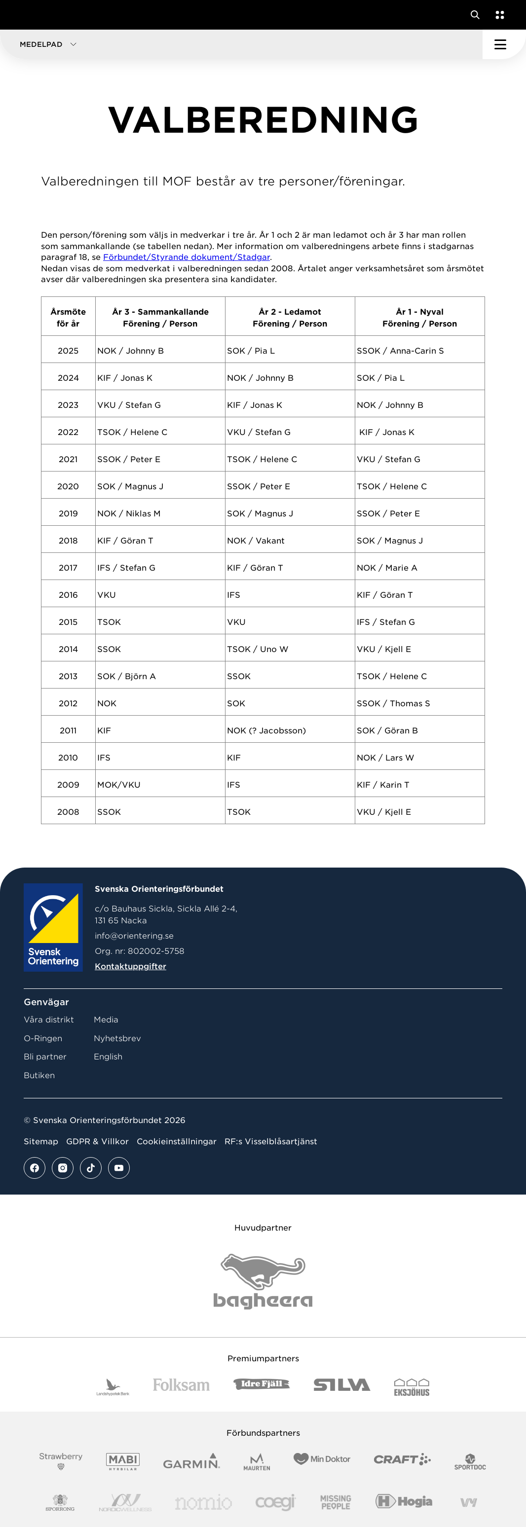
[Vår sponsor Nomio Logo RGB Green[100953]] (203, 1502)
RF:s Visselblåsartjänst (271, 1141)
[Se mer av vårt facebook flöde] (34, 1168)
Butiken (39, 1075)
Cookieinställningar (177, 1141)
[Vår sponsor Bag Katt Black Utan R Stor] (263, 1281)
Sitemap (41, 1141)
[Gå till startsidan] (26, 15)
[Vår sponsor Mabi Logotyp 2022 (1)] (122, 1461)
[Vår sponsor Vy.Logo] (469, 1502)
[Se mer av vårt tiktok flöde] (91, 1168)
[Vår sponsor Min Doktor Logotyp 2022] (322, 1461)
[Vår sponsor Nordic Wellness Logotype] (125, 1502)
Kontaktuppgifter (130, 966)
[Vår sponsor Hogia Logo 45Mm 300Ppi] (404, 1502)
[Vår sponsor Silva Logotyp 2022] (342, 1387)
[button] (241, 44)
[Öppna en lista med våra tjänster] (498, 14)
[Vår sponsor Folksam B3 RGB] (181, 1387)
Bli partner (45, 1056)
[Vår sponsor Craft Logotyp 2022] (402, 1461)
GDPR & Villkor (97, 1141)
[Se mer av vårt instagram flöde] (63, 1168)
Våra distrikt (49, 1019)
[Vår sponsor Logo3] (276, 1502)
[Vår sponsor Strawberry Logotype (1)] (61, 1461)
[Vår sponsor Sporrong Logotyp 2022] (60, 1502)
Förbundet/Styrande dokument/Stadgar (186, 257)
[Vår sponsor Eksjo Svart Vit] (411, 1387)
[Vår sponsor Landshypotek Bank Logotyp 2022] (113, 1387)
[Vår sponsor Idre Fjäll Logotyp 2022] (261, 1387)
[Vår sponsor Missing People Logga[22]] (336, 1502)
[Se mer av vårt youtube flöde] (119, 1168)
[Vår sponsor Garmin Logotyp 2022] (191, 1461)
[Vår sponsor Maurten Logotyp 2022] (257, 1461)
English (108, 1056)
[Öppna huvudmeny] (504, 44)
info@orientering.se (134, 936)
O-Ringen (43, 1038)
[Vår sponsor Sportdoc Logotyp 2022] (470, 1461)
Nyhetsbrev (117, 1038)
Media (106, 1019)
